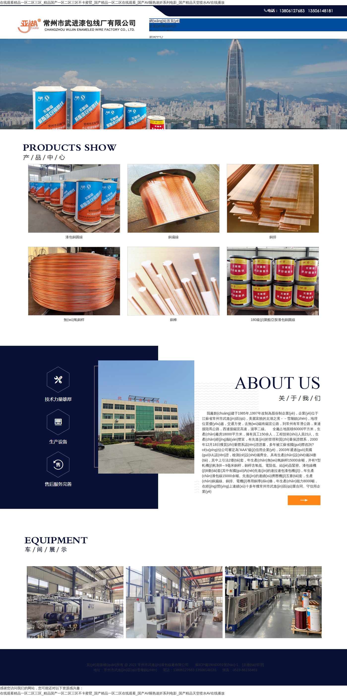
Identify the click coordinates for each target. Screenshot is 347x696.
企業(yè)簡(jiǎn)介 (163, 26)
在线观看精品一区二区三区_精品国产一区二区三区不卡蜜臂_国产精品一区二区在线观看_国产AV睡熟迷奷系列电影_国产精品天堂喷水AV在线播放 (112, 2)
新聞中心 (156, 36)
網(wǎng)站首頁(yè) (164, 21)
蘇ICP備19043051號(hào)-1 (216, 665)
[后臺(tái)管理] (253, 665)
